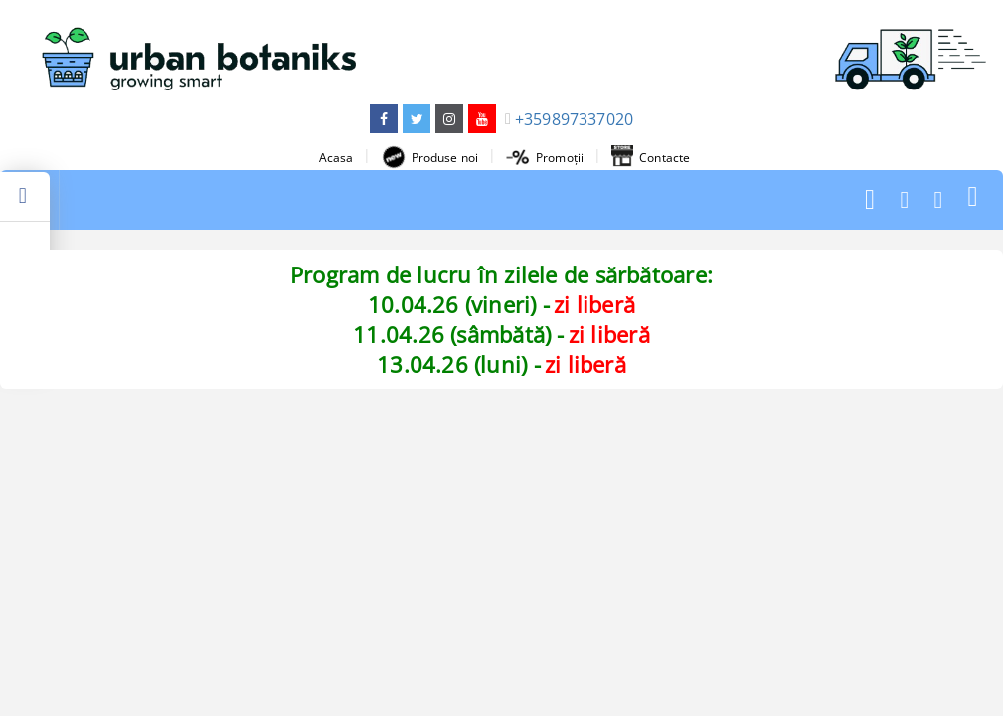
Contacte (650, 157)
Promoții (545, 157)
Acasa (336, 157)
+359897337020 (574, 119)
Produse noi (430, 157)
